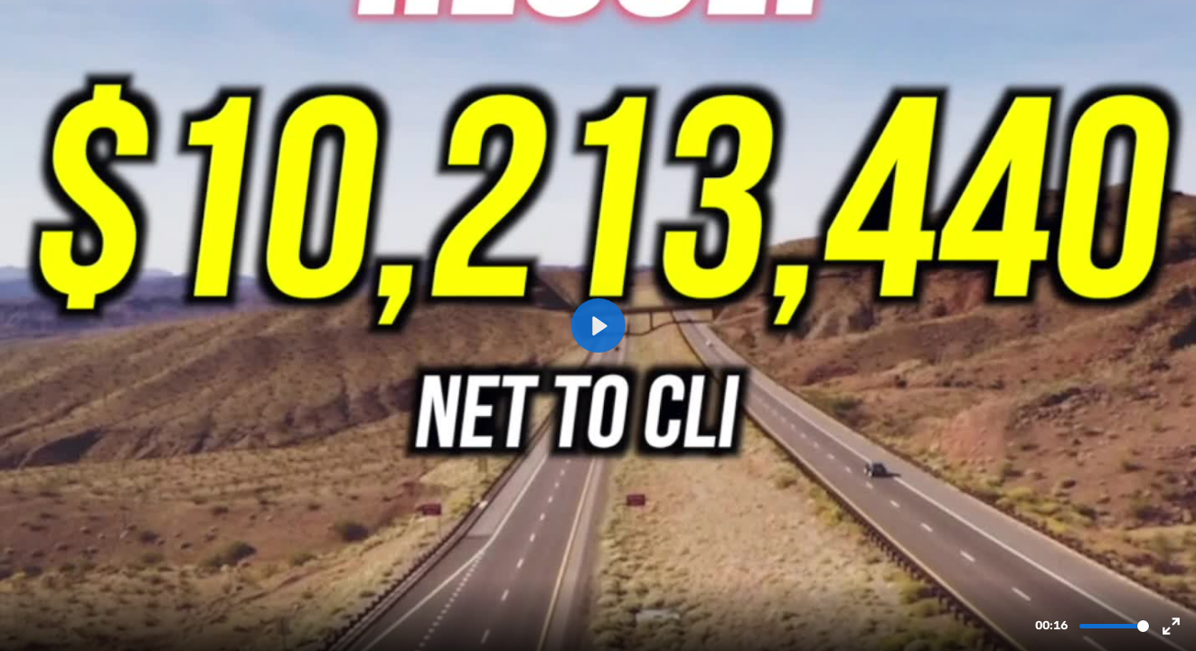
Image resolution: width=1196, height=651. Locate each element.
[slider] (1114, 626)
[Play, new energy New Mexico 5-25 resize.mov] (598, 325)
